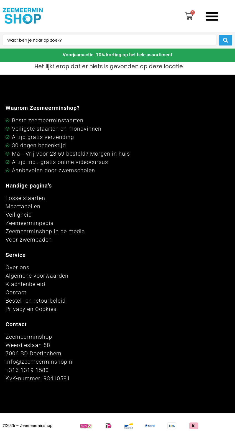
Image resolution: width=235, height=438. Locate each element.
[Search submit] (225, 40)
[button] (211, 16)
